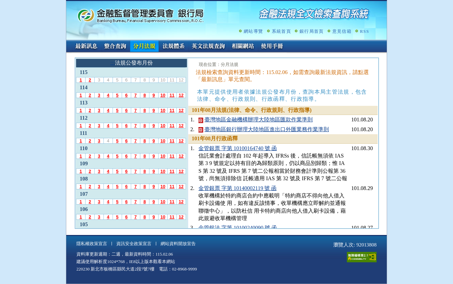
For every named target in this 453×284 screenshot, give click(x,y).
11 (171, 95)
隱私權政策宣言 (91, 243)
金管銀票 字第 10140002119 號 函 (237, 188)
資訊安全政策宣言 (133, 243)
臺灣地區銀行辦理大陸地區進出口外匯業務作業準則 (267, 129)
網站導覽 (253, 31)
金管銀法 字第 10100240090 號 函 (237, 228)
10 (162, 95)
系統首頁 (281, 31)
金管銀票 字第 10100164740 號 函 (237, 148)
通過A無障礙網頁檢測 (362, 257)
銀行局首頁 (312, 31)
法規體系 (173, 46)
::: (68, 43)
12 (180, 95)
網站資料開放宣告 (178, 243)
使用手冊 (272, 46)
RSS (364, 31)
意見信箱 (342, 31)
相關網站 (243, 46)
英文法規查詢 (208, 46)
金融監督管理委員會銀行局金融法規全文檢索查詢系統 (140, 15)
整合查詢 (115, 46)
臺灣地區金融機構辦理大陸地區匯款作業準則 (259, 119)
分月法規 (144, 46)
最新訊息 (86, 46)
